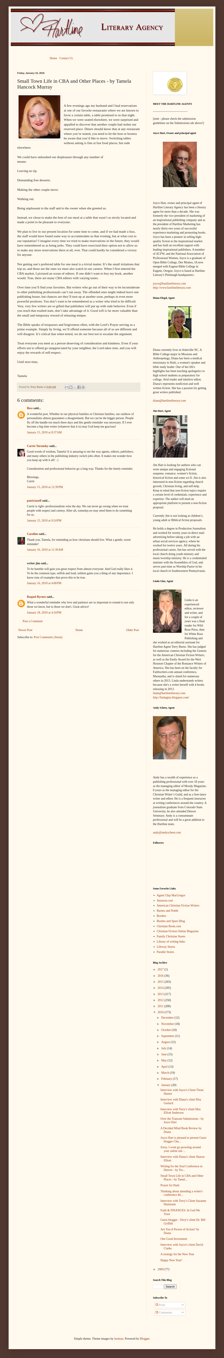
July (164, 1048)
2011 (161, 1006)
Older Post (132, 630)
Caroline (32, 534)
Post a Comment (33, 621)
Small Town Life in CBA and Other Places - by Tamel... (181, 1177)
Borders (161, 916)
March (165, 1072)
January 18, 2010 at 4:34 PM (44, 612)
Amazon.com (165, 900)
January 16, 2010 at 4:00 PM (44, 583)
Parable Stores (165, 952)
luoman (118, 1338)
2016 (161, 975)
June (164, 1054)
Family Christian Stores (171, 936)
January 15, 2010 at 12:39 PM (45, 487)
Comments (164, 1312)
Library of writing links (171, 941)
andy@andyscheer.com (167, 832)
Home (53, 58)
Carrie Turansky (37, 446)
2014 (161, 987)
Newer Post (25, 630)
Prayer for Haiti (169, 1185)
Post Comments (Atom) (48, 637)
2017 (161, 969)
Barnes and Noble (167, 910)
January (166, 1085)
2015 (161, 981)
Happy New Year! (171, 1260)
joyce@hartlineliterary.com (169, 283)
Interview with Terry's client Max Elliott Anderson (180, 1111)
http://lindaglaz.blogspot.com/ (171, 697)
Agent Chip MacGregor (171, 895)
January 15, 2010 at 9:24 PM (44, 520)
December (167, 1017)
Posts (160, 1305)
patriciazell (34, 500)
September (168, 1036)
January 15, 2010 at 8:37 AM (44, 432)
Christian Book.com (169, 926)
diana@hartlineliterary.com (169, 400)
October (166, 1030)
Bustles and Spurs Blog (171, 921)
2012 (161, 1000)
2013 (161, 994)
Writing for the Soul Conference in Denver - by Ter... (181, 1168)
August (166, 1042)
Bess (30, 408)
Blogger (144, 1338)
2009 (161, 1269)
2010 (161, 1012)
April (164, 1066)
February (167, 1078)
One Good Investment (173, 1238)
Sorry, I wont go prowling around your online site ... (180, 1149)
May (164, 1060)
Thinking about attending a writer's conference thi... (181, 1193)
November (168, 1024)
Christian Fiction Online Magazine (178, 931)
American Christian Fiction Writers (178, 905)
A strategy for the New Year (177, 1254)
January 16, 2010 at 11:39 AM (45, 549)
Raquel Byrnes (36, 596)
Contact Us (66, 58)
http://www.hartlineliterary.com (172, 287)
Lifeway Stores (166, 946)
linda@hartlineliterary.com (169, 693)
